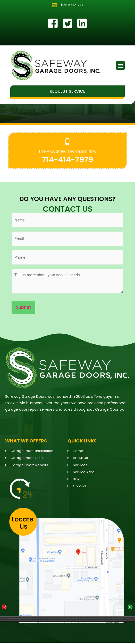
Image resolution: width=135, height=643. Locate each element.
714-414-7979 (67, 159)
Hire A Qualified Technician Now (67, 151)
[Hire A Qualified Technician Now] (67, 141)
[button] (120, 65)
